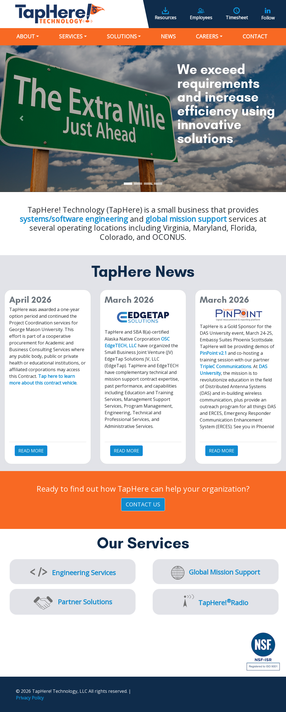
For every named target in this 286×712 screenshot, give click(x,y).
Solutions (122, 36)
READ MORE (31, 451)
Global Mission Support (224, 572)
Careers (207, 36)
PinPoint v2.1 (213, 353)
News (168, 36)
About (25, 36)
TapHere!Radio (223, 602)
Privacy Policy (30, 698)
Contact (255, 36)
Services (71, 36)
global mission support (186, 219)
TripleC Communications (225, 366)
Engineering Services (84, 572)
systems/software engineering (74, 219)
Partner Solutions (85, 601)
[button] (21, 118)
